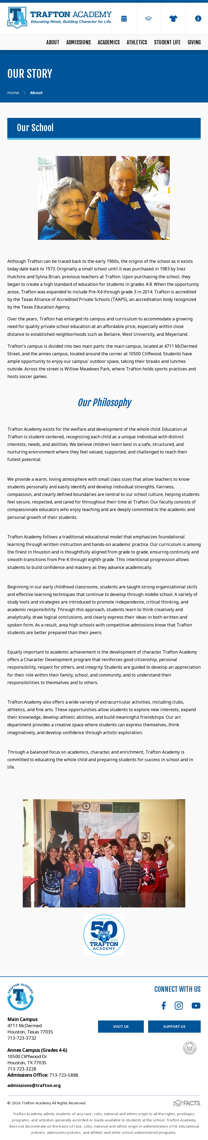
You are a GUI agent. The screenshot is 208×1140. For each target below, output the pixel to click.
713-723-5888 (42, 1075)
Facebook (163, 1006)
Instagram (179, 1006)
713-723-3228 (21, 1069)
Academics (109, 42)
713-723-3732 (21, 1038)
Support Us (174, 1026)
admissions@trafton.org (34, 1085)
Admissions (78, 42)
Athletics (137, 42)
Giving (194, 42)
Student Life (167, 42)
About (52, 42)
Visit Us (121, 1026)
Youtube (196, 1006)
